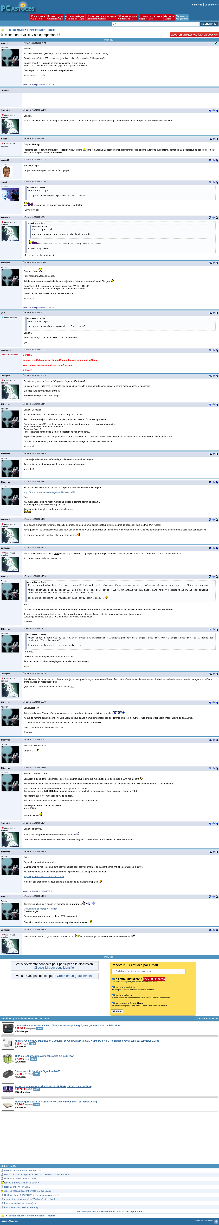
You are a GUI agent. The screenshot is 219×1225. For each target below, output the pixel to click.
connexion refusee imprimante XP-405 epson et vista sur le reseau (37, 1174)
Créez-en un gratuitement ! (75, 976)
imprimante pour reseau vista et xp (21, 1207)
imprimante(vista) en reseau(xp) (20, 1203)
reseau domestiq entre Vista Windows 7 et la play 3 (29, 1199)
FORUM (182, 17)
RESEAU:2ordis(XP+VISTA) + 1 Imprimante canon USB (32, 1195)
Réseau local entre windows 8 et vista (23, 1170)
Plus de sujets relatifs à (109, 1211)
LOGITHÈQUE (75, 17)
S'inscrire (197, 4)
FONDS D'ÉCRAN (151, 17)
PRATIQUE (55, 17)
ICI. (72, 686)
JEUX (169, 17)
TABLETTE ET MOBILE (101, 17)
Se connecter (211, 4)
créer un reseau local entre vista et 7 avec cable (27, 1191)
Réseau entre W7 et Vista (17, 1187)
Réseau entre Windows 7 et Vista (20, 1178)
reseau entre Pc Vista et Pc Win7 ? (21, 1182)
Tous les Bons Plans (207, 1018)
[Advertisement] (109, 1140)
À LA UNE (37, 17)
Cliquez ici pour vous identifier (54, 967)
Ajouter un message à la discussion (194, 34)
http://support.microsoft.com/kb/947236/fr (44, 876)
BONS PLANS (127, 17)
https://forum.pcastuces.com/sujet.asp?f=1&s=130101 (50, 492)
